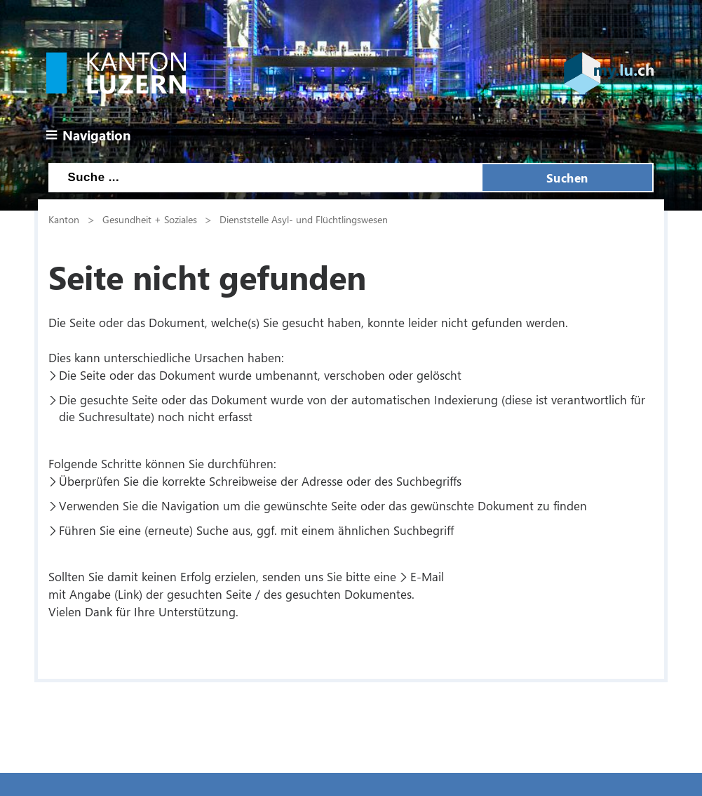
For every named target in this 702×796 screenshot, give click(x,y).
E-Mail (427, 576)
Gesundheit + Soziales (149, 219)
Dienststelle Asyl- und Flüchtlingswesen (304, 219)
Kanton (63, 219)
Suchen (567, 177)
